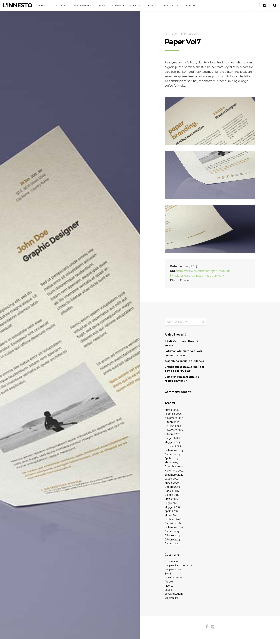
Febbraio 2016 (173, 519)
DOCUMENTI (152, 5)
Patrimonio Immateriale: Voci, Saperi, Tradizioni (184, 353)
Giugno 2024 (172, 438)
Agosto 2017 (172, 490)
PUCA (102, 5)
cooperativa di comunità (178, 565)
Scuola (168, 589)
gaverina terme (173, 577)
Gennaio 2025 (173, 426)
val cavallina (171, 597)
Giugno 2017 (172, 494)
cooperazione (173, 569)
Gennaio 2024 (173, 446)
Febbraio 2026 (173, 413)
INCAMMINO (117, 5)
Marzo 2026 (172, 409)
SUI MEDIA (134, 5)
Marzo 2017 (171, 499)
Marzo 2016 (171, 515)
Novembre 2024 (174, 430)
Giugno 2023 (172, 454)
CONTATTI (191, 5)
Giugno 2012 (172, 543)
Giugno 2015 (172, 531)
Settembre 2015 (174, 527)
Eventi (168, 573)
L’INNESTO (44, 5)
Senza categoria (174, 593)
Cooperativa (172, 561)
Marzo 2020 (172, 482)
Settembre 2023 (174, 450)
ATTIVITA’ (61, 5)
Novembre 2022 (174, 470)
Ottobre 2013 (172, 539)
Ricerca (169, 585)
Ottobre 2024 (172, 434)
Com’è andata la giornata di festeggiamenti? (182, 378)
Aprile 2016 (171, 511)
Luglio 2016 (171, 503)
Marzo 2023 (172, 462)
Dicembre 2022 (174, 466)
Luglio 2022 (172, 478)
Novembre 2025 (174, 417)
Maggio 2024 (172, 442)
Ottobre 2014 (172, 535)
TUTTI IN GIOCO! (172, 5)
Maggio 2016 (172, 507)
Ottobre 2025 (172, 422)
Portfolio (171, 34)
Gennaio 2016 (173, 523)
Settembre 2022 (174, 474)
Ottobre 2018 (172, 486)
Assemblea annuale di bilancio (184, 361)
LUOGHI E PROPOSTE (82, 5)
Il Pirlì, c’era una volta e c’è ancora (181, 343)
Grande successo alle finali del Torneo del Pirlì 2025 (184, 368)
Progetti (169, 581)
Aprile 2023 (171, 458)
